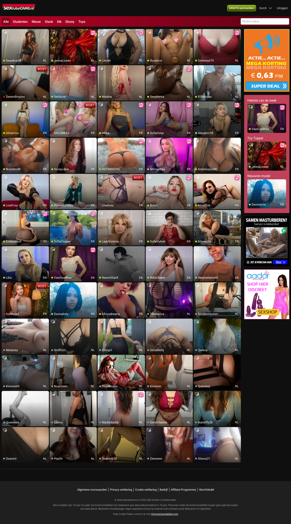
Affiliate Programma (183, 489)
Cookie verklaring (146, 489)
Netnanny (190, 508)
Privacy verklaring (121, 489)
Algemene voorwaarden (92, 489)
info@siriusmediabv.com (164, 514)
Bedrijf (164, 489)
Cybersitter (205, 508)
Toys (81, 22)
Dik (59, 22)
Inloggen (282, 8)
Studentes (20, 22)
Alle (6, 22)
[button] (266, 8)
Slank (49, 22)
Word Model (206, 489)
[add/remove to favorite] (5, 32)
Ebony (69, 22)
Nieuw (36, 22)
